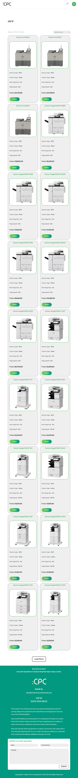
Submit (64, 766)
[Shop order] (61, 32)
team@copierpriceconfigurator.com (39, 692)
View (14, 99)
